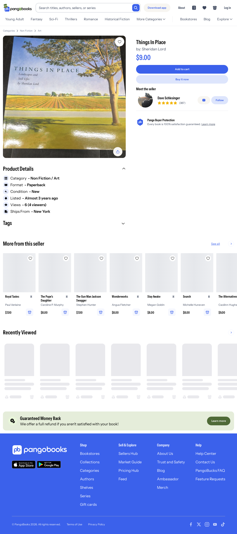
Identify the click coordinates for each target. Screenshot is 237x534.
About (181, 8)
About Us (165, 453)
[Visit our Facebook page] (191, 524)
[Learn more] (218, 421)
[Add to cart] (182, 69)
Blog (206, 19)
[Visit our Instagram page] (207, 524)
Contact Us (205, 462)
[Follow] (219, 100)
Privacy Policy (96, 524)
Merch (162, 487)
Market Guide (130, 462)
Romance (93, 19)
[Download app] (157, 8)
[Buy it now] (182, 79)
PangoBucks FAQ (210, 470)
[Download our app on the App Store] (24, 464)
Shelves (86, 487)
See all (227, 243)
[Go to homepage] (18, 8)
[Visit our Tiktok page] (223, 524)
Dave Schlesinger (169, 98)
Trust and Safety (171, 462)
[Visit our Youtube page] (215, 524)
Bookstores (187, 19)
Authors (87, 479)
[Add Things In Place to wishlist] (119, 41)
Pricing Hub (128, 470)
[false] (204, 100)
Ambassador (168, 479)
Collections (89, 462)
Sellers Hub (128, 453)
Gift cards (88, 504)
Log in (227, 8)
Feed (122, 479)
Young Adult (14, 19)
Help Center (206, 453)
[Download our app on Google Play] (49, 464)
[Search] (136, 7)
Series (85, 496)
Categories (9, 30)
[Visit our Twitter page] (199, 524)
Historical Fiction (120, 19)
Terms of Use (74, 524)
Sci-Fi (54, 19)
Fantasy (37, 19)
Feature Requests (210, 479)
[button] (64, 169)
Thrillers (73, 19)
